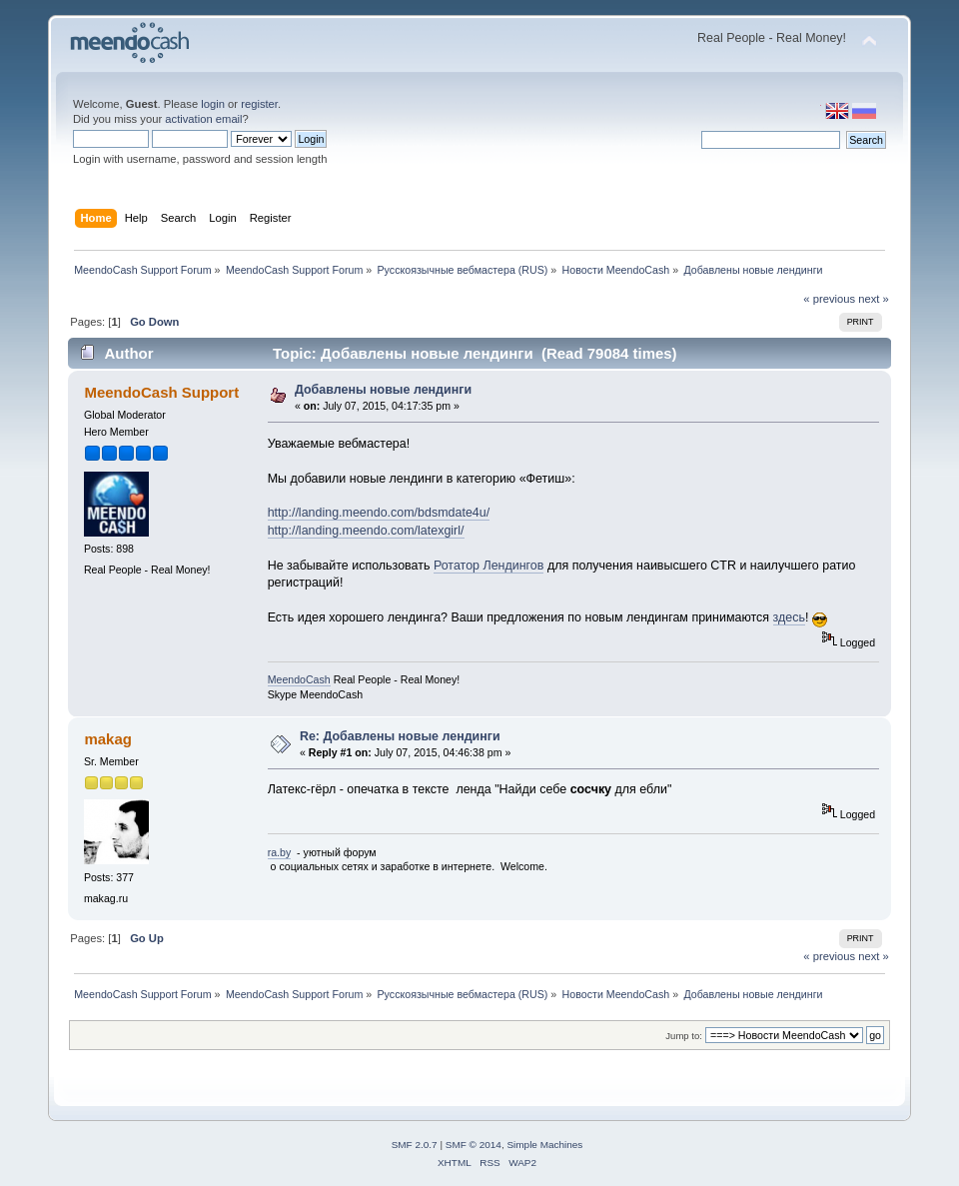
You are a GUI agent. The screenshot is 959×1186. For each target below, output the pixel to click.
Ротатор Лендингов (489, 566)
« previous (829, 299)
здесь (789, 617)
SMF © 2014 (473, 1144)
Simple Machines (544, 1144)
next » (873, 299)
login (213, 104)
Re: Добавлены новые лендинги (400, 736)
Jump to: (683, 1035)
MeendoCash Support (161, 392)
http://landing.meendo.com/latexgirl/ (366, 531)
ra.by (280, 852)
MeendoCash (299, 679)
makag (107, 738)
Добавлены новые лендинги (383, 390)
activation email (203, 119)
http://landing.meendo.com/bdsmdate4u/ (379, 513)
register (259, 104)
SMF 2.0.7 (415, 1144)
